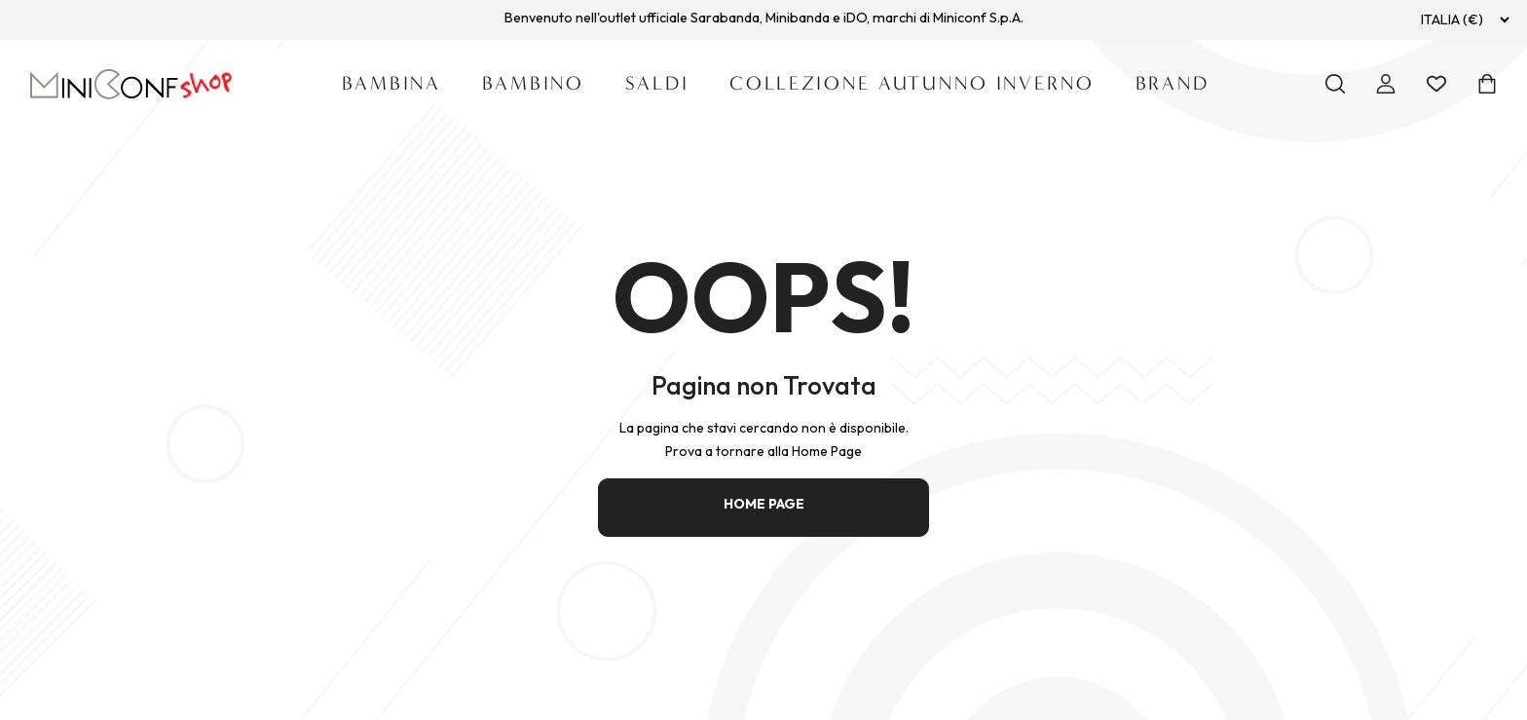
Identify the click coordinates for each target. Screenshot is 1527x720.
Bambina (391, 83)
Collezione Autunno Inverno (911, 83)
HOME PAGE (764, 503)
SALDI (657, 83)
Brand (1173, 83)
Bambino (533, 83)
